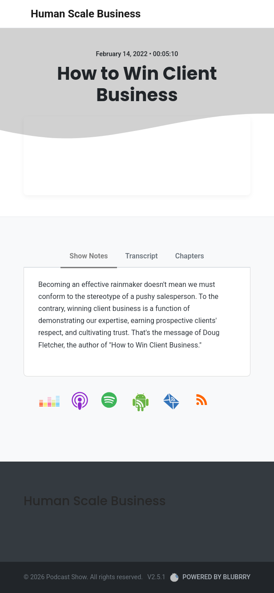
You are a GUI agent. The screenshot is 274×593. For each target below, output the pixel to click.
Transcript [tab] (141, 256)
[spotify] (111, 409)
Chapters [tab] (189, 256)
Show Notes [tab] (88, 256)
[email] (171, 409)
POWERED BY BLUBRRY (210, 577)
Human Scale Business (86, 14)
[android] (141, 409)
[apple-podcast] (80, 409)
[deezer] (50, 409)
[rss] (202, 409)
